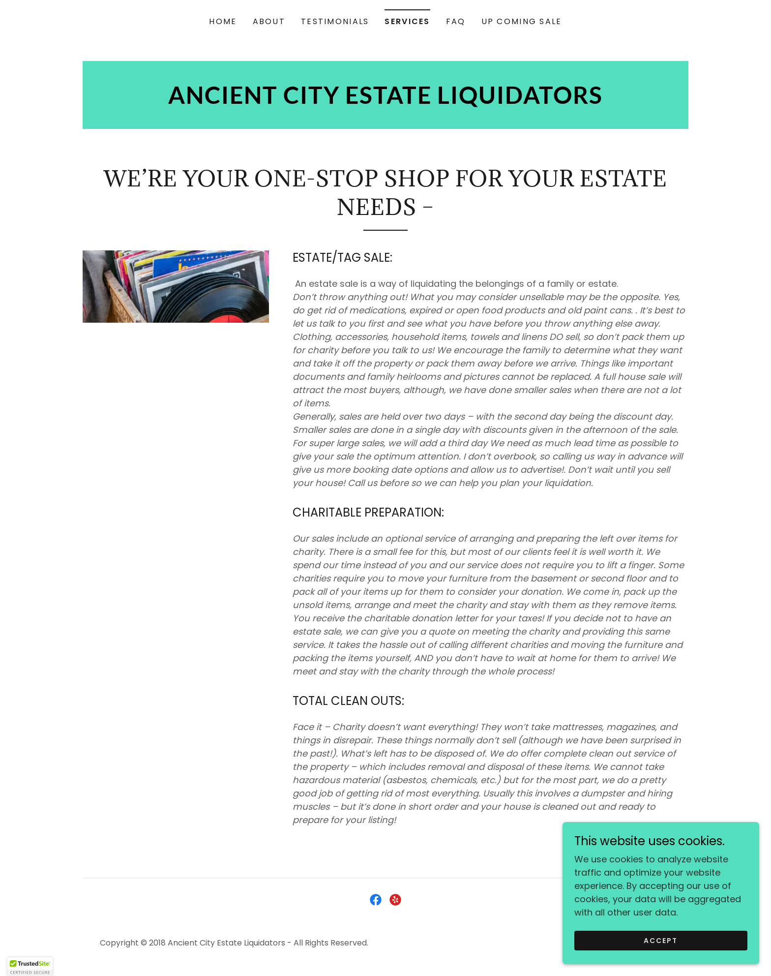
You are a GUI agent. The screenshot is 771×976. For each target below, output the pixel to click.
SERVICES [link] (407, 21)
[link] (385, 100)
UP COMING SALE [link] (521, 21)
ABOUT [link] (269, 21)
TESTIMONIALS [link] (335, 21)
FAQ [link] (456, 21)
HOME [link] (223, 21)
